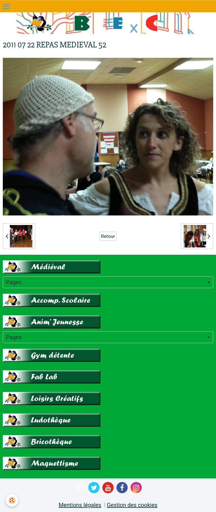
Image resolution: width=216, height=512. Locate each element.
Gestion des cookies (132, 505)
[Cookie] (12, 500)
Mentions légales (79, 505)
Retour (108, 236)
